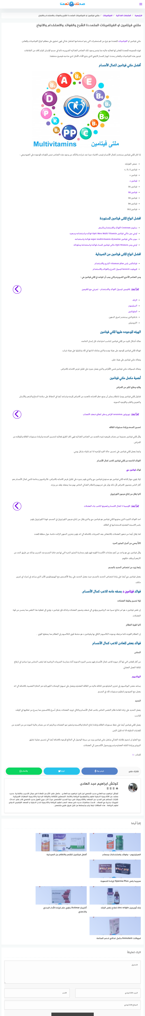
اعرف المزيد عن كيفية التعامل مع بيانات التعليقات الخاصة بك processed (59, 977)
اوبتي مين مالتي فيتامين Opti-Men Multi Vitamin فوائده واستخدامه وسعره (103, 233)
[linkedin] (68, 997)
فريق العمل (66, 1006)
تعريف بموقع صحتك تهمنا (46, 1006)
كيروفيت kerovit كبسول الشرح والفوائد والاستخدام (115, 268)
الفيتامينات (122, 41)
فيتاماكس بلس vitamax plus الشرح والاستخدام (116, 262)
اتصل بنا (27, 1006)
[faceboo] (77, 997)
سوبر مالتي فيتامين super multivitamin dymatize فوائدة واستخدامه (106, 238)
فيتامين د (133, 180)
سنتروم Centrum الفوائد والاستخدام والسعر (117, 227)
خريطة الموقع (80, 1006)
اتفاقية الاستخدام (116, 1006)
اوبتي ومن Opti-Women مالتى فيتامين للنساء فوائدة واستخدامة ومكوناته (105, 244)
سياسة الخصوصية (97, 1006)
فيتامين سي (131, 469)
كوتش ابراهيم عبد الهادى (99, 783)
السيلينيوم (132, 305)
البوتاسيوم (136, 675)
